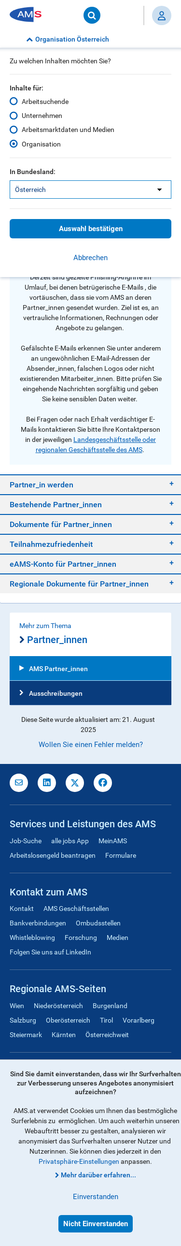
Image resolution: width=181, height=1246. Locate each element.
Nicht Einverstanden (95, 1223)
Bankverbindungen (38, 923)
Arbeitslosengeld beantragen (53, 855)
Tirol (106, 1020)
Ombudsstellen (98, 923)
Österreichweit (107, 1035)
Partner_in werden (41, 484)
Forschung (81, 937)
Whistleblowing (32, 937)
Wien (17, 1006)
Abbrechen (90, 257)
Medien (117, 937)
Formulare (120, 855)
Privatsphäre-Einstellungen (79, 1161)
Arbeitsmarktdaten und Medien (68, 129)
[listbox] (90, 189)
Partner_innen (53, 640)
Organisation (41, 144)
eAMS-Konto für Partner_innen (63, 564)
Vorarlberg (138, 1020)
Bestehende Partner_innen (56, 504)
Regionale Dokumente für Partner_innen (79, 583)
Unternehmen (42, 115)
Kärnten (64, 1035)
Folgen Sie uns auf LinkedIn (50, 952)
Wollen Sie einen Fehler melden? (91, 744)
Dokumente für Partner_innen (61, 524)
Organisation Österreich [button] (67, 39)
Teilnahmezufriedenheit (51, 544)
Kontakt (22, 908)
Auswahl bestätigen (91, 228)
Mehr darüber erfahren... (98, 1175)
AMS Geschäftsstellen (76, 908)
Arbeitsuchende (45, 101)
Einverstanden (95, 1196)
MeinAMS (112, 841)
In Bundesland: (33, 172)
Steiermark (26, 1035)
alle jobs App (70, 841)
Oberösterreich (68, 1020)
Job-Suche (26, 841)
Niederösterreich (58, 1006)
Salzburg (23, 1020)
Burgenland (110, 1006)
